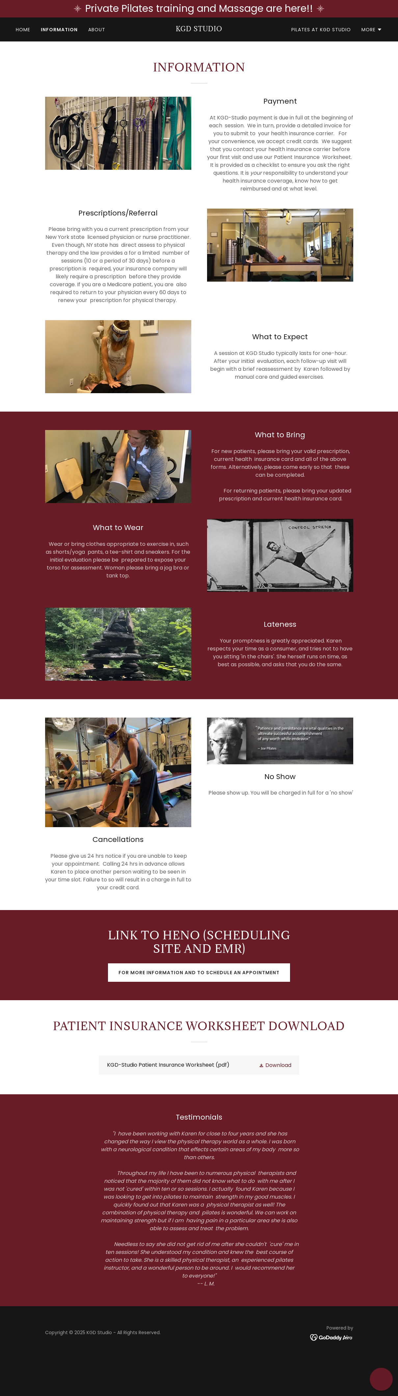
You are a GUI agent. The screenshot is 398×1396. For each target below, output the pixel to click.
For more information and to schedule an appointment (199, 972)
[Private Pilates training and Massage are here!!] (199, 8)
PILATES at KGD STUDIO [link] (321, 29)
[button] (371, 30)
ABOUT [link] (96, 29)
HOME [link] (23, 29)
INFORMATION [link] (59, 29)
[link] (199, 29)
